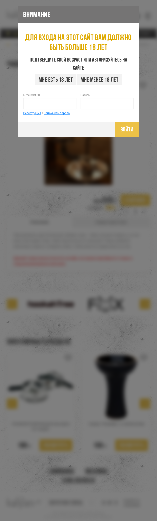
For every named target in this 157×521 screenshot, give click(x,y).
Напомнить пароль (57, 113)
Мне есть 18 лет (56, 79)
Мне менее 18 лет (99, 79)
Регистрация (32, 113)
